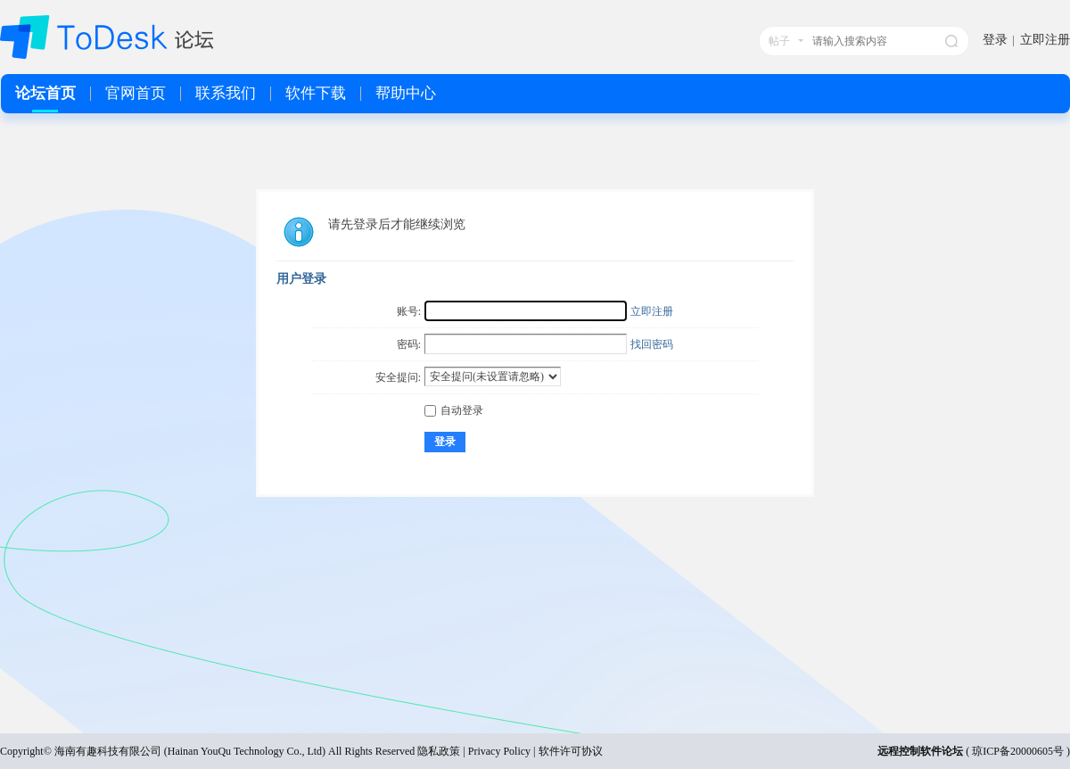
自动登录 (453, 410)
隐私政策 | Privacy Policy (474, 751)
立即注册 (1045, 39)
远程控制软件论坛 (920, 751)
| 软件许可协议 (566, 751)
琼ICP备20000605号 (1018, 751)
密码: (409, 344)
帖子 (779, 41)
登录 (995, 39)
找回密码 (651, 344)
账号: (409, 311)
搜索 (951, 41)
